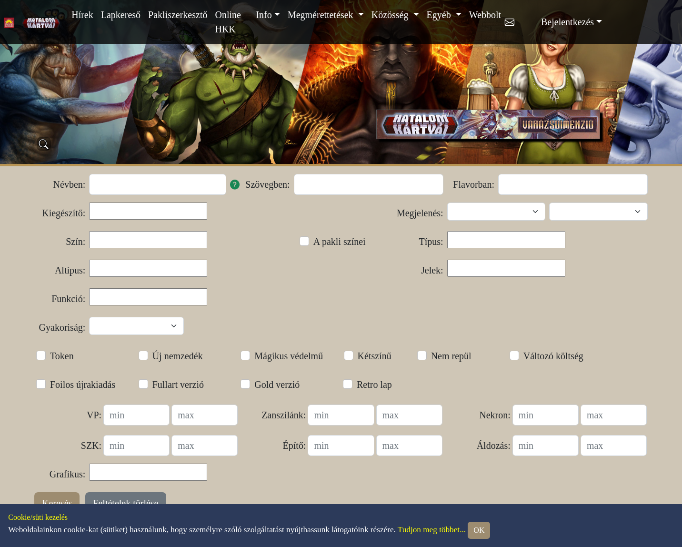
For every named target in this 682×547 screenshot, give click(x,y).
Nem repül (451, 356)
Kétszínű (374, 356)
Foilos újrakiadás (82, 384)
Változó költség (553, 356)
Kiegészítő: (63, 213)
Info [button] (263, 15)
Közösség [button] (391, 15)
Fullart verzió (178, 384)
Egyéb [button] (440, 15)
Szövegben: (267, 184)
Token (62, 356)
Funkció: (68, 299)
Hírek (82, 15)
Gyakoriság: (62, 327)
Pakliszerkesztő (177, 15)
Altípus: (70, 270)
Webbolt (485, 15)
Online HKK (228, 22)
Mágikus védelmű (288, 356)
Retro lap (374, 384)
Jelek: (432, 270)
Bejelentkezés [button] (567, 22)
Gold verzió (277, 384)
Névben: (69, 184)
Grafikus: (68, 474)
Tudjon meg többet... (432, 529)
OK (478, 530)
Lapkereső (120, 15)
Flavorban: (473, 184)
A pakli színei (339, 241)
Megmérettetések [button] (322, 15)
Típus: (431, 241)
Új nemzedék (177, 356)
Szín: (75, 241)
